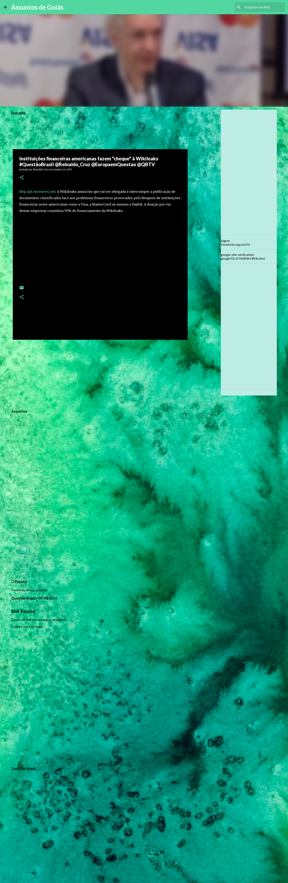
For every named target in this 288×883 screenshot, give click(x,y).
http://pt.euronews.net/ (37, 192)
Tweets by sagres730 (235, 244)
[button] (21, 177)
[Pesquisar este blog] (264, 7)
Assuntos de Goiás (37, 7)
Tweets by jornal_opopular (29, 590)
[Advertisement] (100, 374)
